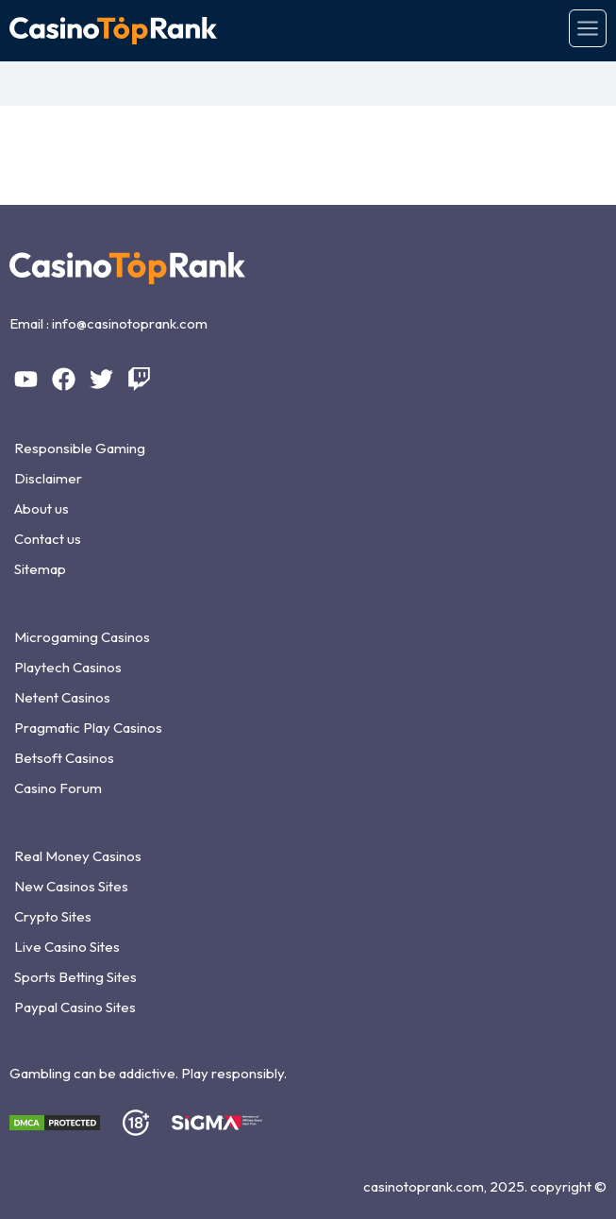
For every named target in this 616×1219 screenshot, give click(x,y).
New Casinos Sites (71, 886)
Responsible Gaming (79, 448)
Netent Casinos (62, 697)
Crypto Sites (53, 916)
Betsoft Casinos (64, 758)
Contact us (47, 539)
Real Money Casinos (78, 856)
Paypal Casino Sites (75, 1007)
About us (41, 508)
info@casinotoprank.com (130, 323)
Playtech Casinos (68, 667)
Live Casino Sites (67, 947)
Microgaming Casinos (82, 637)
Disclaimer (48, 478)
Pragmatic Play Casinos (88, 727)
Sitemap (40, 569)
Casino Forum (58, 788)
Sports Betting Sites (75, 977)
